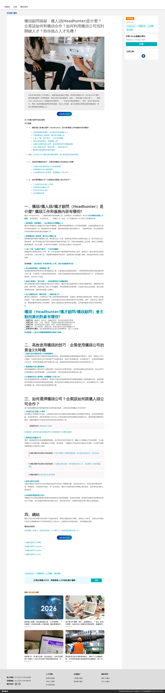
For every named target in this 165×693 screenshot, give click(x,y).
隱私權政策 (5, 691)
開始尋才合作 (64, 114)
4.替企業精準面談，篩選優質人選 (45, 141)
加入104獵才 (105, 681)
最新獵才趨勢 (78, 681)
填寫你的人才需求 (45, 426)
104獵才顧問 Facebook (33, 546)
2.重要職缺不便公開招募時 (43, 169)
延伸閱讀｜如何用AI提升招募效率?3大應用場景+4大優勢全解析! (48, 432)
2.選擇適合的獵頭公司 (41, 187)
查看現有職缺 (50, 678)
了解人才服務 (50, 681)
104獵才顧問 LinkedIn (32, 550)
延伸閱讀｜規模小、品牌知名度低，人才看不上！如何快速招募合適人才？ (52, 530)
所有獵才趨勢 (12, 13)
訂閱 (141, 44)
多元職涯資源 (50, 685)
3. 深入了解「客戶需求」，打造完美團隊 (48, 138)
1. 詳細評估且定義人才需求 (43, 184)
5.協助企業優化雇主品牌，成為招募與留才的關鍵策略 (53, 144)
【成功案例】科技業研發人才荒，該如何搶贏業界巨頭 (53, 263)
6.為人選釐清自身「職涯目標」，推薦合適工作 (50, 147)
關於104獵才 (105, 678)
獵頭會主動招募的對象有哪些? (44, 150)
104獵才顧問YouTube (32, 554)
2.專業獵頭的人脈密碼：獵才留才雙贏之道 (49, 135)
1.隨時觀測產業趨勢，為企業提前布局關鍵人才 (50, 132)
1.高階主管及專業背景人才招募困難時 (47, 166)
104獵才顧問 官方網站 (32, 542)
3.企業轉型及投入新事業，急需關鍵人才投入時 (50, 172)
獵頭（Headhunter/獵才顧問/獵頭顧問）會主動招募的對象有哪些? (54, 154)
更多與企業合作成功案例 (46, 475)
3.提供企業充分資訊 (40, 190)
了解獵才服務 (78, 678)
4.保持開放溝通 (38, 193)
